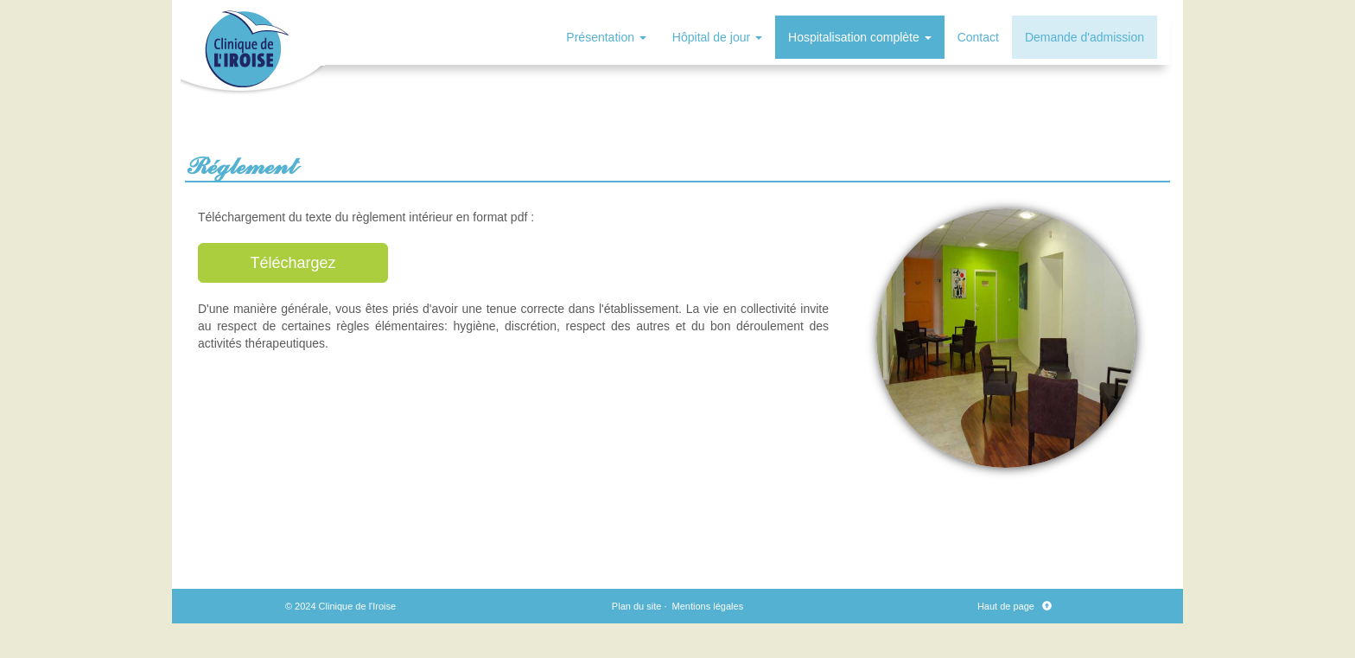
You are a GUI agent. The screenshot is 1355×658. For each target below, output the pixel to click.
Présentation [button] (606, 37)
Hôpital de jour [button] (717, 37)
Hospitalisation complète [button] (860, 37)
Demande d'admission (1084, 37)
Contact (978, 37)
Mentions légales (708, 606)
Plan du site (636, 606)
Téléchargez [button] (292, 263)
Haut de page (1008, 606)
